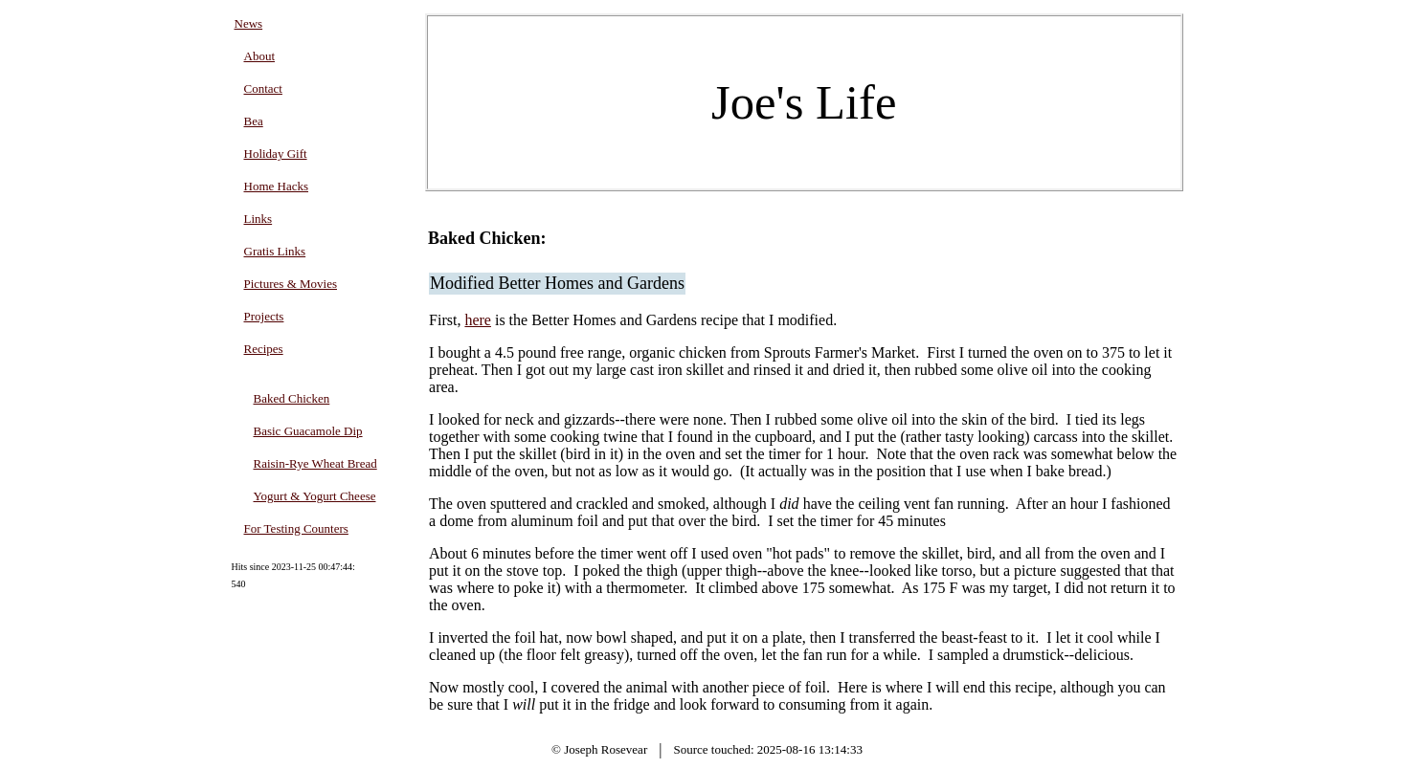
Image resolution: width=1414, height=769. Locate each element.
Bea (253, 121)
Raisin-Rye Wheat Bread (315, 463)
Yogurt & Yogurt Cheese (315, 496)
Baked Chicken (292, 398)
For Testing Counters (296, 528)
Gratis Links (275, 251)
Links (258, 218)
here (477, 320)
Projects (264, 316)
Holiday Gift (275, 153)
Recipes (263, 348)
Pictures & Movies (291, 283)
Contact (263, 88)
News (249, 23)
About (260, 56)
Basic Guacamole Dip (308, 431)
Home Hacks (276, 186)
